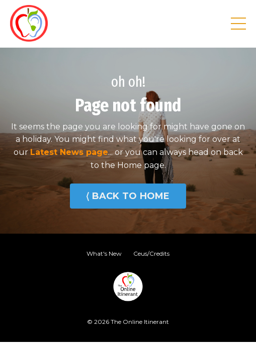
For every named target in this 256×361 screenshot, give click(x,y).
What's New (104, 253)
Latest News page (69, 152)
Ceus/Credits (151, 253)
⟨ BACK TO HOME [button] (127, 196)
